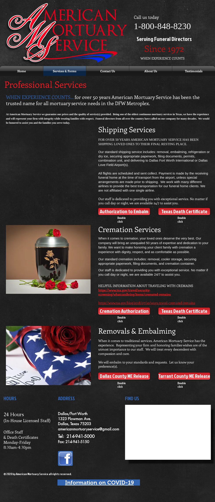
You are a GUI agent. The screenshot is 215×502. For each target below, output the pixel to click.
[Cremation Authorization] (124, 311)
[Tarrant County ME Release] (184, 376)
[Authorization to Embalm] (124, 211)
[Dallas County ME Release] (124, 376)
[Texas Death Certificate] (184, 211)
